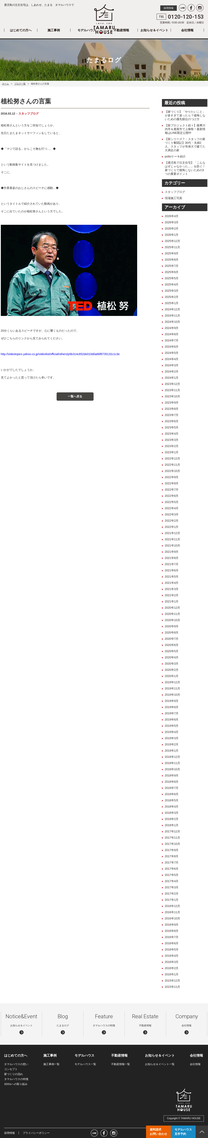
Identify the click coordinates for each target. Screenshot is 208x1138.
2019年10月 (172, 694)
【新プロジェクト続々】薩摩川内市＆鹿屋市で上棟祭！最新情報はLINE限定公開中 (185, 129)
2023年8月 (172, 408)
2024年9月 (172, 328)
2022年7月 (172, 489)
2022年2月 (172, 520)
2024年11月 (172, 315)
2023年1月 (172, 452)
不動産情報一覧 (120, 1064)
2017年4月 (172, 881)
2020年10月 (172, 620)
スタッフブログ (28, 113)
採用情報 (169, 8)
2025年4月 (172, 284)
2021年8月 (172, 558)
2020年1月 (172, 676)
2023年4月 (172, 433)
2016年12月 (172, 906)
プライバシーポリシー (36, 1132)
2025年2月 (172, 297)
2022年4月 (172, 508)
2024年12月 (172, 309)
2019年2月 (172, 744)
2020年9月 (172, 626)
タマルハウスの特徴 (16, 1079)
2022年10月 (172, 471)
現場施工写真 (173, 198)
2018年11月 (172, 763)
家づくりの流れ (13, 1074)
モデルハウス (86, 30)
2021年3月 (172, 589)
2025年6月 (172, 272)
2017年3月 (172, 887)
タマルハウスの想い (16, 1064)
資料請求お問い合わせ (158, 1132)
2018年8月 (172, 781)
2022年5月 (172, 502)
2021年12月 (172, 533)
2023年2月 (172, 446)
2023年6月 (172, 421)
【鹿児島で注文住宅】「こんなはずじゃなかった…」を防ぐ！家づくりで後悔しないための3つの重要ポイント (185, 168)
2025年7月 (172, 265)
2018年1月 (172, 825)
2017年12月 (172, 831)
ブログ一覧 (20, 83)
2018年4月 (172, 806)
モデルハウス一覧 (85, 1064)
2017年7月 (172, 862)
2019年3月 (172, 738)
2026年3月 (172, 222)
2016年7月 (172, 937)
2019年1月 (172, 750)
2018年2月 (172, 819)
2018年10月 (172, 769)
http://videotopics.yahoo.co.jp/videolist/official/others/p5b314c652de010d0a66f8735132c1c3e (60, 354)
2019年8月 (172, 707)
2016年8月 (172, 930)
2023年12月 (172, 384)
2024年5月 (172, 352)
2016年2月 (172, 968)
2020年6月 (172, 645)
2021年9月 (172, 551)
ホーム (5, 83)
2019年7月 (172, 713)
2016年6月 (172, 943)
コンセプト (11, 1069)
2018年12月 (172, 756)
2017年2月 (172, 893)
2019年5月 (172, 725)
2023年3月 (172, 439)
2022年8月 (172, 483)
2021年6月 (172, 570)
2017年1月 (172, 899)
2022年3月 (172, 514)
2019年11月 (172, 688)
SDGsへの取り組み (15, 1084)
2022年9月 (172, 477)
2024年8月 (172, 334)
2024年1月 (172, 377)
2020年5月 (172, 651)
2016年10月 (172, 918)
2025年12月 (172, 241)
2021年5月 (172, 576)
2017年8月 (172, 856)
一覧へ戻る (75, 396)
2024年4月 (172, 359)
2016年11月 (172, 912)
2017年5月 (172, 875)
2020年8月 (172, 632)
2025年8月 (172, 259)
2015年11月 (172, 986)
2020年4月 (172, 657)
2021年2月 (172, 595)
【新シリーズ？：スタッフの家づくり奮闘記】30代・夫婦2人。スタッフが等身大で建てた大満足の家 (185, 144)
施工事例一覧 (51, 1064)
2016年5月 (172, 949)
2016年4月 (172, 955)
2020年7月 (172, 638)
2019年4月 (172, 732)
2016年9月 (172, 924)
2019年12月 (172, 682)
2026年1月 (172, 234)
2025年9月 (172, 253)
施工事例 (54, 30)
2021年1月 (172, 601)
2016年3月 (172, 962)
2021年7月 (172, 564)
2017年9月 (172, 850)
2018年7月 (172, 788)
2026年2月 (172, 228)
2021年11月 (172, 539)
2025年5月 (172, 278)
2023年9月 (172, 402)
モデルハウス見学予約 (183, 1132)
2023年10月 (172, 396)
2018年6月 (172, 794)
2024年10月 (172, 321)
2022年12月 (172, 458)
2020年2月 (172, 669)
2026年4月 (172, 216)
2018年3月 (172, 812)
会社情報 (187, 30)
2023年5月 (172, 427)
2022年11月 (172, 464)
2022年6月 (172, 495)
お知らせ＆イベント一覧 (160, 1064)
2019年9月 (172, 701)
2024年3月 (172, 365)
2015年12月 (172, 980)
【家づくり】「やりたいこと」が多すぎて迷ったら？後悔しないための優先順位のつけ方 (185, 115)
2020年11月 (172, 614)
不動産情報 (121, 30)
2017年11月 (172, 837)
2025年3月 (172, 290)
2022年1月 (172, 526)
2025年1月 (172, 303)
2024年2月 (172, 371)
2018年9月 (172, 775)
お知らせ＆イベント (154, 30)
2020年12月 (172, 607)
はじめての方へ (21, 30)
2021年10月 (172, 545)
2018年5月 (172, 800)
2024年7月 (172, 340)
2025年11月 (172, 247)
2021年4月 (172, 582)
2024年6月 (172, 346)
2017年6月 (172, 868)
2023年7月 (172, 415)
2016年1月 (172, 974)
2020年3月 (172, 663)
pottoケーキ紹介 (175, 156)
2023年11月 (172, 390)
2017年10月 (172, 843)
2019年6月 (172, 719)
